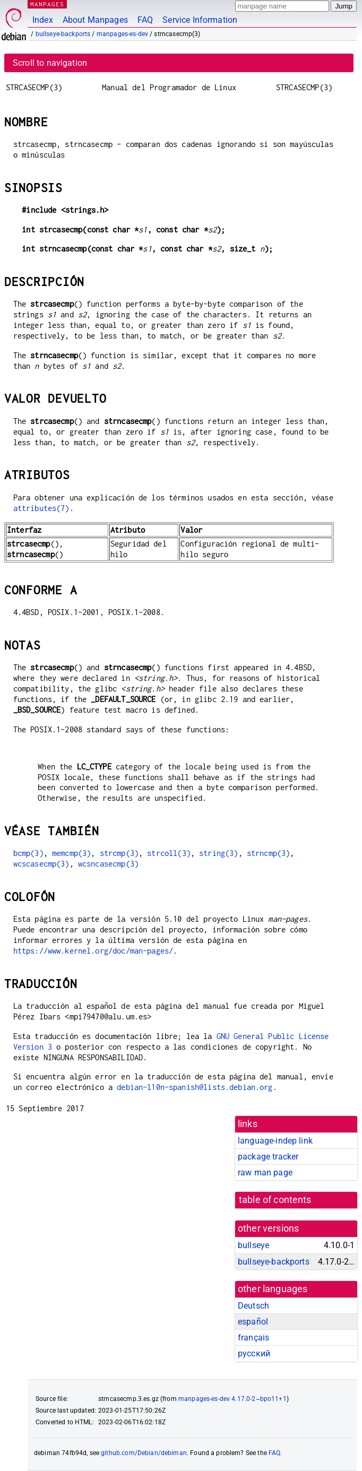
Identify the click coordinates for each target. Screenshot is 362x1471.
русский (254, 1353)
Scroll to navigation (50, 63)
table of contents (275, 1200)
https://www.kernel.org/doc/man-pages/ (93, 950)
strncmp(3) (268, 853)
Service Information (199, 20)
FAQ (145, 20)
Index (42, 20)
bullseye (253, 1245)
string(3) (218, 853)
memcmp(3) (71, 853)
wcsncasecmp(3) (108, 863)
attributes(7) (41, 508)
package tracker (268, 1157)
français (253, 1337)
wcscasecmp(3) (41, 863)
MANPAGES (47, 4)
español (253, 1322)
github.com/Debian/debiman (144, 1453)
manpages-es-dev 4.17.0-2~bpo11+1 (232, 1399)
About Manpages (95, 20)
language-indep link (275, 1141)
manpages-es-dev (122, 34)
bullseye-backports (63, 34)
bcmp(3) (28, 853)
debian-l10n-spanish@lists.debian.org (194, 1087)
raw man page (265, 1172)
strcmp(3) (119, 853)
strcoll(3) (169, 853)
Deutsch (253, 1306)
